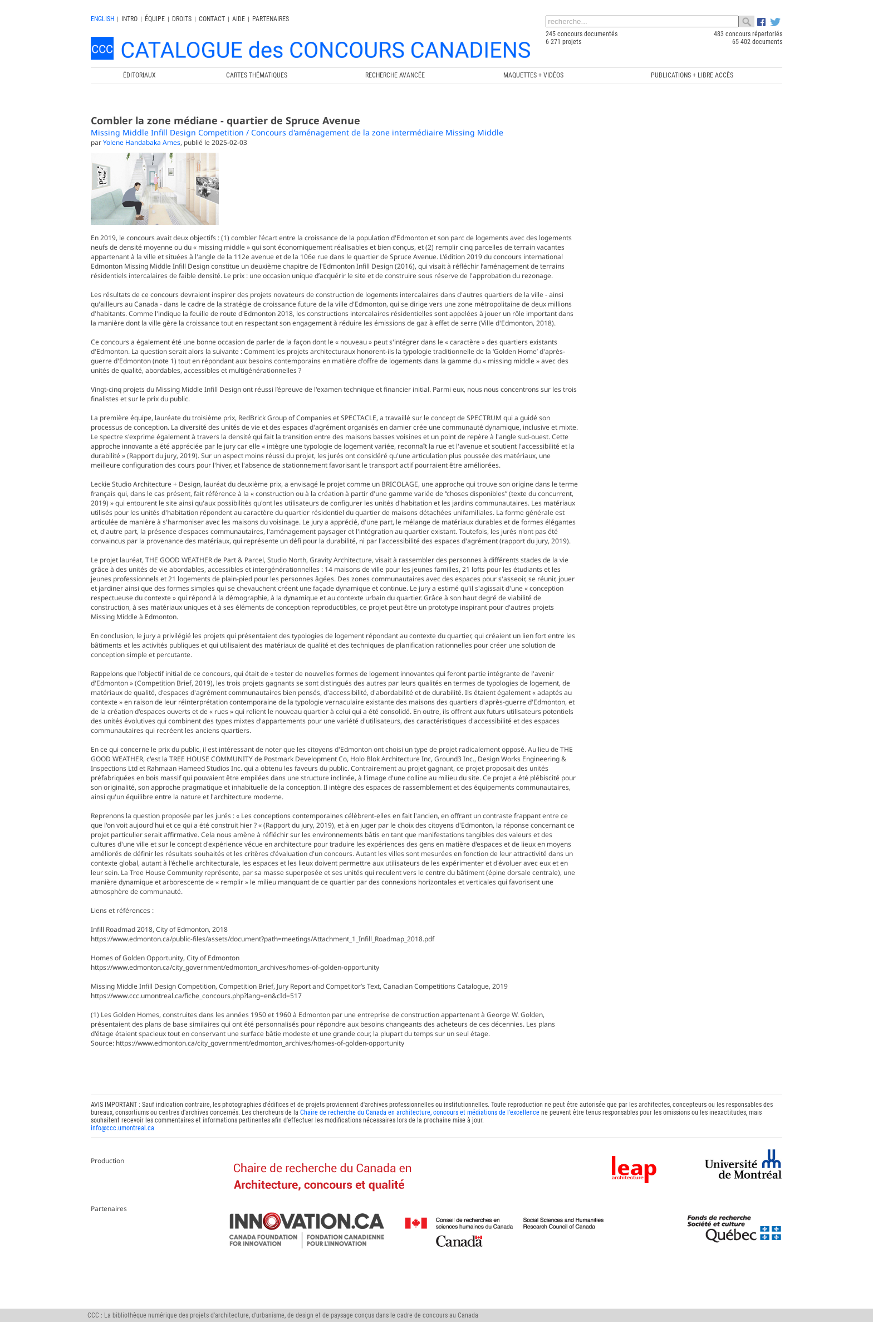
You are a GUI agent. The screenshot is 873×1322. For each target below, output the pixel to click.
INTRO (129, 19)
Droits (182, 19)
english (102, 19)
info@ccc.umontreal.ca (122, 1174)
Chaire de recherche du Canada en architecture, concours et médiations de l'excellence (420, 1159)
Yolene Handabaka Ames (141, 142)
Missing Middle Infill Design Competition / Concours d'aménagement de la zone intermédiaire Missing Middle (297, 132)
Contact (212, 19)
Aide (238, 19)
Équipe (155, 19)
